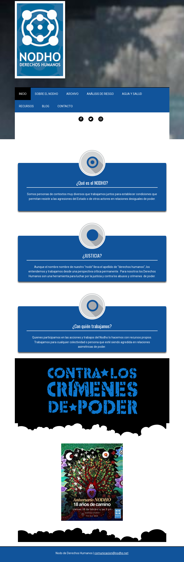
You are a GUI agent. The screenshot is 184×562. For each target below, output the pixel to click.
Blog (45, 106)
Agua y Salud (132, 93)
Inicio (23, 93)
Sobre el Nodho (46, 93)
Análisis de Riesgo (100, 93)
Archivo (72, 93)
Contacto (65, 106)
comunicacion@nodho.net (111, 553)
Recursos (26, 106)
